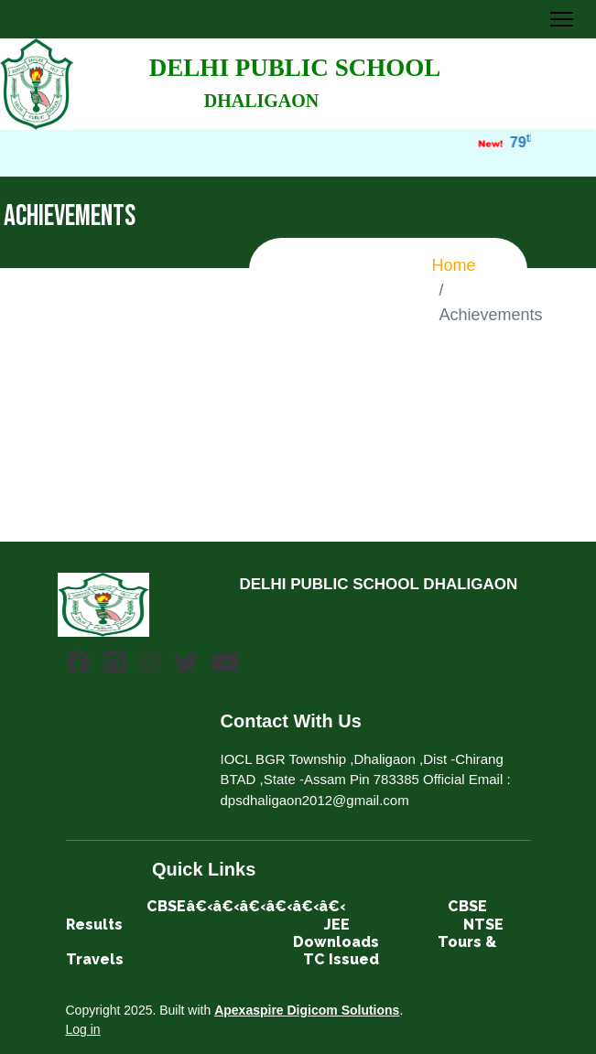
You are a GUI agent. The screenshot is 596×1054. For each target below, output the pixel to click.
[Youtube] (225, 666)
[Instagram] (149, 666)
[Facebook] (78, 666)
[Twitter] (186, 666)
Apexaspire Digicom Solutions (306, 1010)
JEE (337, 924)
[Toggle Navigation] (561, 19)
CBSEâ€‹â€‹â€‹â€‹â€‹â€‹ (245, 906)
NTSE (483, 924)
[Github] (114, 666)
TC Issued (341, 959)
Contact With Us (291, 721)
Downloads (336, 942)
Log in (83, 1029)
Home (454, 265)
